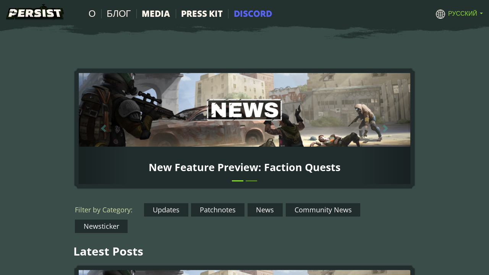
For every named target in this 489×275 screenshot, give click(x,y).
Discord (253, 13)
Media (156, 13)
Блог (119, 13)
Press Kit (202, 13)
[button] (459, 13)
